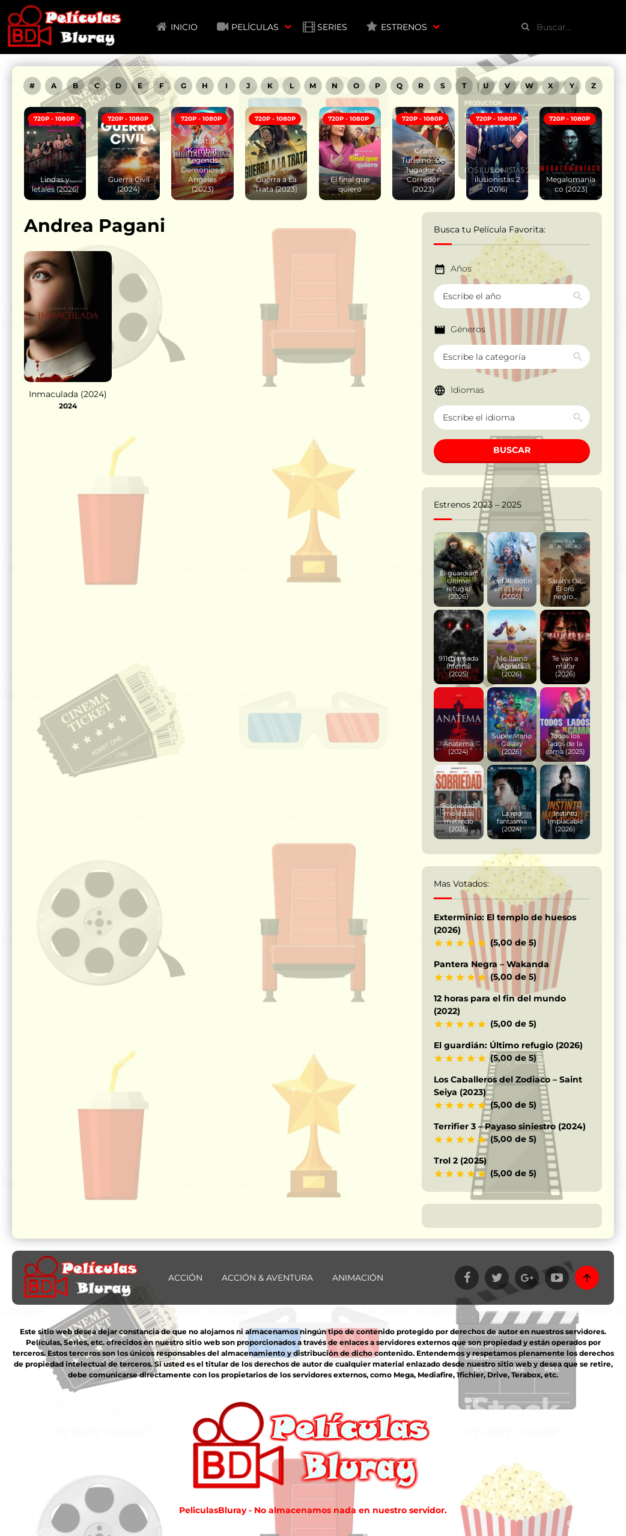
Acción (185, 1277)
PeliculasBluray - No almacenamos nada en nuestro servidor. (313, 1510)
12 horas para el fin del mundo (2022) (500, 1004)
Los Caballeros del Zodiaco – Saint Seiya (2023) (508, 1085)
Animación (357, 1277)
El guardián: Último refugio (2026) (508, 1045)
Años (461, 268)
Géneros (468, 329)
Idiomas (467, 389)
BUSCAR (511, 450)
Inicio (184, 27)
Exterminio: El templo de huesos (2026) (505, 923)
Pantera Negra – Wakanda (491, 964)
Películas (255, 27)
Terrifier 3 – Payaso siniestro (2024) (510, 1126)
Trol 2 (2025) (460, 1160)
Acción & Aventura (267, 1277)
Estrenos (404, 27)
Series (332, 27)
